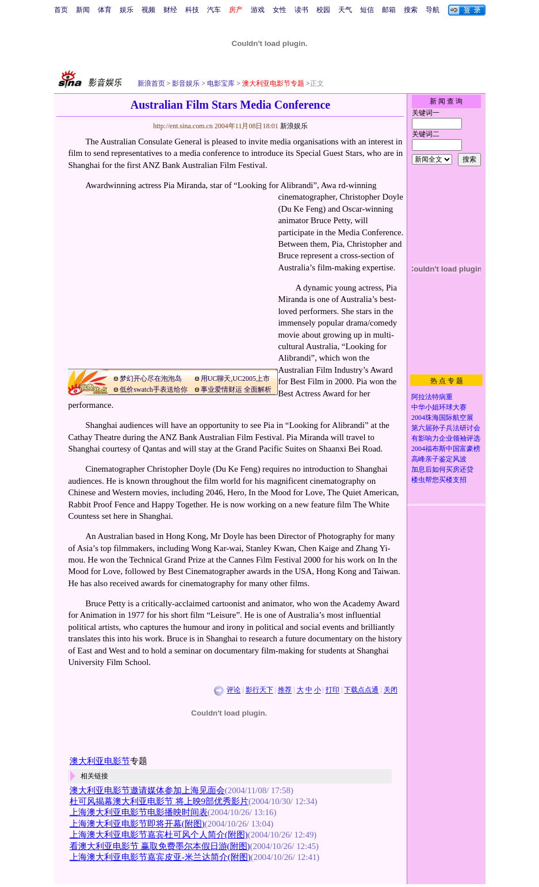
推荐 (285, 690)
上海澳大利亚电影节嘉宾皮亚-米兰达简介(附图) (160, 857)
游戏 (258, 10)
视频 (148, 10)
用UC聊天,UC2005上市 (235, 378)
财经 (170, 10)
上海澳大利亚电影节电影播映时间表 (139, 812)
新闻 (83, 10)
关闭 (390, 690)
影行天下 (259, 690)
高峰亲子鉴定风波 (439, 459)
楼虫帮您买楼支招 (439, 480)
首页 (61, 10)
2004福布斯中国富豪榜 (445, 449)
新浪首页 (151, 83)
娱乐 (126, 10)
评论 (233, 690)
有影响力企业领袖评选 (445, 438)
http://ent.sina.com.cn (184, 126)
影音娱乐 (186, 83)
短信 (367, 10)
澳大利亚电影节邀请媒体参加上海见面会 (147, 790)
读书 (301, 10)
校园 (323, 10)
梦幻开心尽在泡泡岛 (151, 378)
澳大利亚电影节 (100, 761)
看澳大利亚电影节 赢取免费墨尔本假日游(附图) (160, 846)
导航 (432, 10)
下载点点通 (361, 690)
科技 (192, 10)
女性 (279, 10)
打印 (332, 690)
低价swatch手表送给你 (153, 389)
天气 (345, 10)
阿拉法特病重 (432, 397)
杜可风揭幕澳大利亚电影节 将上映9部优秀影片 (159, 801)
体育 (105, 10)
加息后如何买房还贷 (442, 469)
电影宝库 (220, 83)
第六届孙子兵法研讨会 (445, 428)
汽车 (214, 10)
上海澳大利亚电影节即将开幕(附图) (137, 823)
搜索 (411, 10)
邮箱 (389, 10)
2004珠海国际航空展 (442, 418)
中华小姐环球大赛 (439, 407)
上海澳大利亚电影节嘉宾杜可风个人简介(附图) (159, 834)
